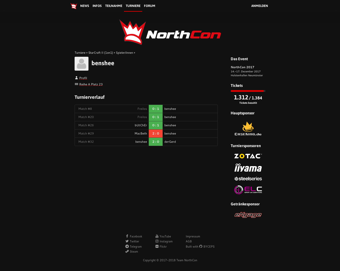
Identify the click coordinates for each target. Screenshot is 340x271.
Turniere (133, 6)
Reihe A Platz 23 (91, 84)
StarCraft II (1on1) (100, 53)
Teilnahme (113, 6)
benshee (103, 63)
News (84, 6)
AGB (189, 241)
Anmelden (259, 6)
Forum (149, 6)
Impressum (193, 236)
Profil (83, 78)
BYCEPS (206, 246)
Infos (97, 6)
